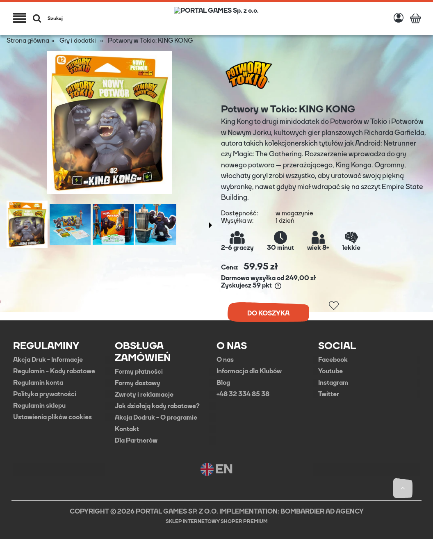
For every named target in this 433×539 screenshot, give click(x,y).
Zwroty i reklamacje (144, 395)
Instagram (333, 383)
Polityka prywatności (44, 394)
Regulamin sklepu (39, 406)
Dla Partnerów (136, 440)
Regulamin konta (38, 383)
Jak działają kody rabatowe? (157, 406)
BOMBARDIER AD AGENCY (322, 511)
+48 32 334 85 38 (242, 394)
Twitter (328, 394)
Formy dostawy (137, 383)
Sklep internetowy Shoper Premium (217, 521)
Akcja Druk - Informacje (48, 360)
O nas (225, 360)
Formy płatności (139, 372)
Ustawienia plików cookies (52, 417)
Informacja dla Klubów (249, 371)
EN (217, 469)
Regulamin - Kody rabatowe (54, 371)
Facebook (333, 360)
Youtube (330, 371)
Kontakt (127, 429)
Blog (223, 383)
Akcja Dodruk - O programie (156, 417)
